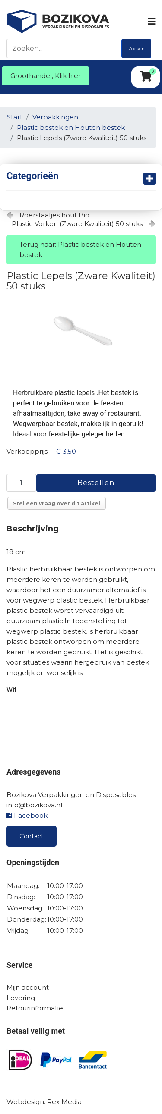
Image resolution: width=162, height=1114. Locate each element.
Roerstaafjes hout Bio (54, 215)
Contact (31, 836)
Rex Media (64, 1102)
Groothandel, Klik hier (45, 76)
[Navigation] (151, 21)
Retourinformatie (34, 1008)
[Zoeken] (66, 48)
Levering (20, 998)
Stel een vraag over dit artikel (56, 503)
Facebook (27, 815)
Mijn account (27, 987)
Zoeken (136, 48)
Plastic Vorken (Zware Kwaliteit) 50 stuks (77, 224)
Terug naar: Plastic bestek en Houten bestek (80, 249)
